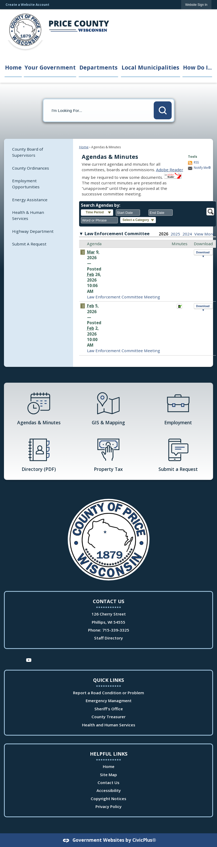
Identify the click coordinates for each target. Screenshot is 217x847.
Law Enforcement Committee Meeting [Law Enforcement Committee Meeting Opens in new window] (123, 296)
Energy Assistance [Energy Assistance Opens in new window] (29, 199)
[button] (163, 110)
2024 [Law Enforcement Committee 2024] (187, 234)
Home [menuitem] (13, 67)
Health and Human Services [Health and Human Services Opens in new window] (108, 724)
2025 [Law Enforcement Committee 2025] (175, 234)
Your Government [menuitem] (50, 67)
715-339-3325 (115, 630)
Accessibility (109, 790)
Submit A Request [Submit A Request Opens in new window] (29, 244)
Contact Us (108, 782)
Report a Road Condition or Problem (108, 692)
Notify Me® (202, 168)
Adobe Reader (169, 169)
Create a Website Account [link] (27, 4)
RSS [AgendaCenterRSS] (196, 162)
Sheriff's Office (108, 708)
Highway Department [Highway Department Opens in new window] (33, 231)
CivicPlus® (144, 840)
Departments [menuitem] (98, 67)
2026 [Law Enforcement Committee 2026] (163, 234)
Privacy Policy (108, 806)
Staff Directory (108, 638)
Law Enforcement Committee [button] (117, 233)
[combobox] (128, 212)
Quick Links (108, 680)
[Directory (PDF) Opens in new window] (39, 454)
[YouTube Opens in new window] (28, 660)
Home (84, 147)
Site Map (108, 774)
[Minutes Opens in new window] (179, 307)
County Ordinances (30, 168)
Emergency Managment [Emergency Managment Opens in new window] (109, 700)
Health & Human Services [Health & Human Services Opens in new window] (28, 215)
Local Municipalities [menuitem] (150, 67)
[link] (196, 4)
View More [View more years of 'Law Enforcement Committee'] (204, 234)
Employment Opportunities (26, 183)
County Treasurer (108, 716)
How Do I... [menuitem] (197, 67)
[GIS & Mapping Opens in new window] (108, 408)
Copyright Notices (108, 798)
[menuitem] (38, 152)
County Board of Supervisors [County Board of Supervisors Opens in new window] (27, 152)
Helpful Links (108, 754)
